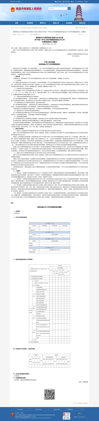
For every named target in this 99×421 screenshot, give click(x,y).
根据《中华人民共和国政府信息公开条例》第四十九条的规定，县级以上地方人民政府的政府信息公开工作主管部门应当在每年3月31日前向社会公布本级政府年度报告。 (49, 155)
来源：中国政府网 (83, 382)
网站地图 (17, 413)
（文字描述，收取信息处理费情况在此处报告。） (25, 380)
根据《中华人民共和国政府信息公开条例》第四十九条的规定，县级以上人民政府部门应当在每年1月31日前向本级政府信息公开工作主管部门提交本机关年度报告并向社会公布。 (49, 133)
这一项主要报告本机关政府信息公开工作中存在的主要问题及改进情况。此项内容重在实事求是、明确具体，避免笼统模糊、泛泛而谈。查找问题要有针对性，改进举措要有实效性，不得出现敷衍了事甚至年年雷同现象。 (49, 113)
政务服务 (69, 23)
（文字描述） (16, 213)
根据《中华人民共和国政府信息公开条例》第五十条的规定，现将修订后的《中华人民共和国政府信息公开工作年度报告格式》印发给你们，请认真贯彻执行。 (49, 51)
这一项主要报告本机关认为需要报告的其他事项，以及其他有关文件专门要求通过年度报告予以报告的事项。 (40, 118)
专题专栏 (25, 27)
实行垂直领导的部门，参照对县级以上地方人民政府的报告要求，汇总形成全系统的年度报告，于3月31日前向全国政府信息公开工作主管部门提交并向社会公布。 (49, 168)
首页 (16, 23)
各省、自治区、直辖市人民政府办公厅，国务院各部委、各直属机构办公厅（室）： (32, 48)
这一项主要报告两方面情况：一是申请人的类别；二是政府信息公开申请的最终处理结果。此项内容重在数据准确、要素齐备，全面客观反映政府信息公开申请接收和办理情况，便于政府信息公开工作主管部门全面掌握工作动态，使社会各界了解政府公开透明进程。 (49, 99)
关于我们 (22, 413)
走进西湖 (30, 23)
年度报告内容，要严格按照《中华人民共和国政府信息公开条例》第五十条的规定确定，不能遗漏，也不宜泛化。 (41, 78)
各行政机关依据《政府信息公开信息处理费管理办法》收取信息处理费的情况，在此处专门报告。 (37, 120)
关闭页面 (85, 403)
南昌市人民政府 (57, 409)
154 (60, 34)
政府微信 (59, 1)
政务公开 (56, 23)
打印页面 (79, 403)
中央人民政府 (20, 409)
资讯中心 (43, 23)
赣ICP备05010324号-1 (19, 416)
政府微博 (67, 1)
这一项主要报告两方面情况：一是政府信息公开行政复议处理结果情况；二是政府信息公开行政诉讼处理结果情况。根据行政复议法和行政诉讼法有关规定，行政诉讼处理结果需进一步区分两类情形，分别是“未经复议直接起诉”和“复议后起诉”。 (49, 105)
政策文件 (41, 27)
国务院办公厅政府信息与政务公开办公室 (78, 54)
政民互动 (82, 23)
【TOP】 (75, 403)
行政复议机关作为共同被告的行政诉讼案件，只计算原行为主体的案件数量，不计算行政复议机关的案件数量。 (41, 108)
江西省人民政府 (38, 409)
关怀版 (86, 1)
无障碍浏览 (80, 1)
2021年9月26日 (75, 56)
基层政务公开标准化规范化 (32, 27)
